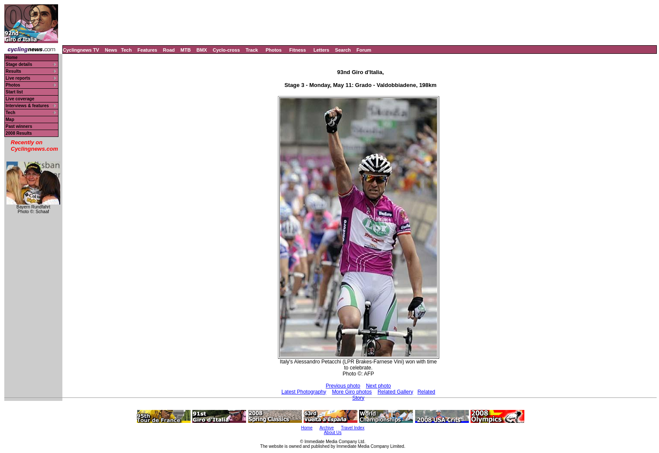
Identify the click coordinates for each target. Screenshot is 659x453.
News (111, 50)
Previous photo (343, 386)
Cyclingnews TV (81, 50)
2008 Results (19, 133)
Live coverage (20, 98)
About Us (333, 432)
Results (13, 71)
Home (12, 57)
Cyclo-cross (226, 50)
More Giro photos (352, 392)
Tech (126, 50)
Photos (273, 50)
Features (147, 50)
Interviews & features (27, 105)
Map (10, 119)
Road (169, 50)
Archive (327, 427)
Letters (322, 50)
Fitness (297, 50)
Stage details (19, 64)
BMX (202, 50)
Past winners (19, 126)
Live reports (18, 78)
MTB (186, 50)
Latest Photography (303, 392)
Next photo (378, 386)
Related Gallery (395, 392)
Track (252, 50)
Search (343, 50)
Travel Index (353, 427)
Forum (364, 50)
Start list (14, 92)
